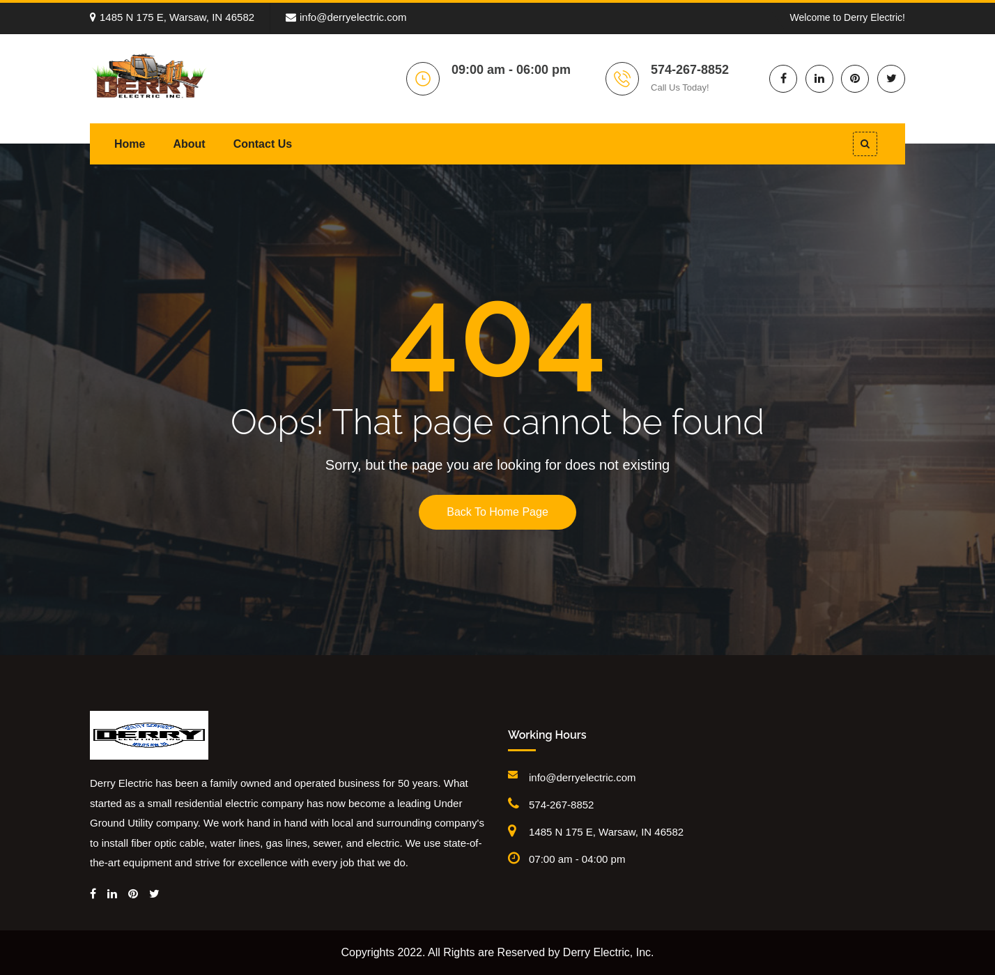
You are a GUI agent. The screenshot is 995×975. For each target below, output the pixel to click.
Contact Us (262, 144)
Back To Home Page (497, 512)
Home (129, 144)
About (189, 144)
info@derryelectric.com (346, 17)
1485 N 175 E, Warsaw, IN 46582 (172, 17)
